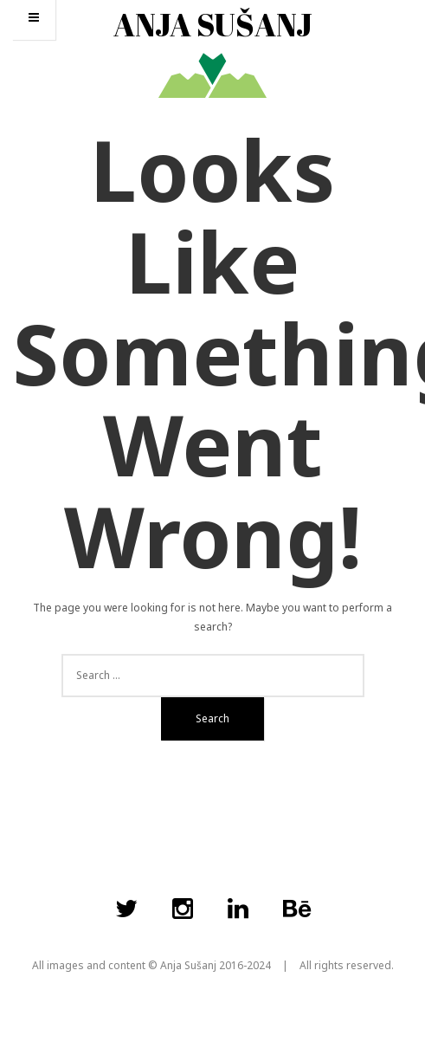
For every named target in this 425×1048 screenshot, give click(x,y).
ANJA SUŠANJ (212, 24)
